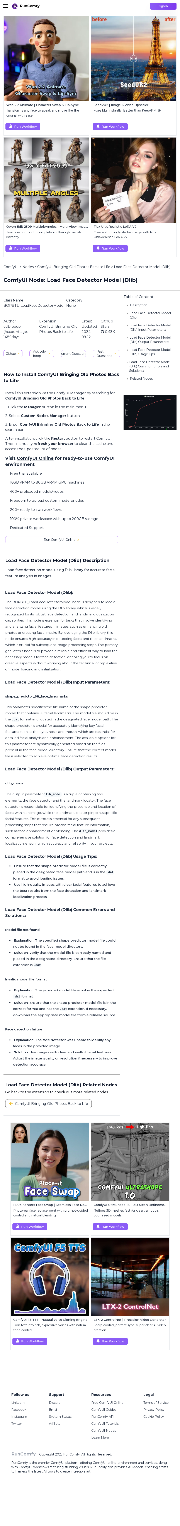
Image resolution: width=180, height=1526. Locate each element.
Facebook (18, 1410)
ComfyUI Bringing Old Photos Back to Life (73, 267)
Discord (55, 1403)
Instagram (19, 1417)
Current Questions (73, 354)
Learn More (100, 1438)
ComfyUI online (105, 1463)
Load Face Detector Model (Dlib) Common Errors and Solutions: (149, 366)
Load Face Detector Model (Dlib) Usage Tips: (150, 352)
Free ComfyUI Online (107, 1403)
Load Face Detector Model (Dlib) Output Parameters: (150, 340)
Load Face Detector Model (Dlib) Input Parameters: (150, 327)
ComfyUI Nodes (103, 1431)
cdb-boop (12, 326)
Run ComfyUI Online (62, 540)
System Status (60, 1417)
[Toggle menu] (5, 6)
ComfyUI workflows (34, 1467)
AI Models (135, 1467)
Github (13, 354)
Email (53, 1410)
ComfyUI (11, 267)
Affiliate (55, 1424)
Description (138, 305)
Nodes (28, 267)
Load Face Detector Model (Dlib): (150, 315)
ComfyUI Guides (103, 1410)
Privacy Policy (154, 1410)
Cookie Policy (153, 1417)
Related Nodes (141, 379)
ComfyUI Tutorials (105, 1424)
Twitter (16, 1424)
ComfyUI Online (35, 458)
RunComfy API (102, 1417)
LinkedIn (18, 1403)
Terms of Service (156, 1403)
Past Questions (106, 353)
